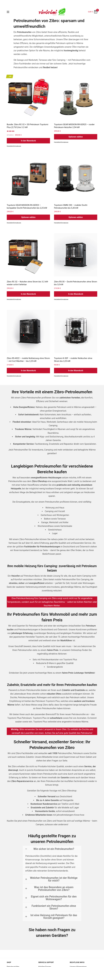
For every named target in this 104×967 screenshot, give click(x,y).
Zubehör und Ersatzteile (73, 690)
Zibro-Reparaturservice (22, 781)
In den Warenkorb (28, 141)
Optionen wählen (76, 137)
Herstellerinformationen (14, 146)
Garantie (65, 777)
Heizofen (15, 576)
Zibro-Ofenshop (39, 481)
